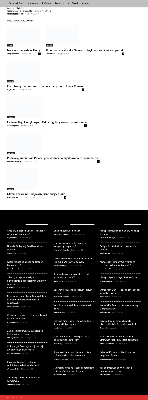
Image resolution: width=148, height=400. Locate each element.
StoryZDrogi (58, 343)
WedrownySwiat (13, 125)
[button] (137, 3)
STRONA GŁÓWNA (31, 14)
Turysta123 (11, 288)
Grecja (10, 45)
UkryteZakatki (105, 269)
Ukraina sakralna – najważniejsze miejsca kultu (36, 194)
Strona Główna (16, 3)
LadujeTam (58, 328)
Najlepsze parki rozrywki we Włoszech (119, 277)
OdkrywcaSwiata (13, 384)
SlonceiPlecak (59, 312)
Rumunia (11, 153)
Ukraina (10, 189)
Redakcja (59, 3)
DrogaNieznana (13, 54)
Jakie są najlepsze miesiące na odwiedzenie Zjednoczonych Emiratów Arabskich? (26, 280)
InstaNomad (11, 253)
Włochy (10, 81)
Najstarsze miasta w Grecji (24, 50)
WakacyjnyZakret (106, 359)
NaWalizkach (58, 281)
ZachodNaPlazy (13, 307)
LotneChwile (50, 54)
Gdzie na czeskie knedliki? (67, 230)
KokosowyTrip (12, 197)
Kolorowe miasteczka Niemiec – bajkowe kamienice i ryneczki (85, 50)
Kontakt (86, 3)
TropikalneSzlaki (13, 322)
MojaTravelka (12, 89)
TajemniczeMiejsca (107, 343)
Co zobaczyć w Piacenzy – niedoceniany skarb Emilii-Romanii (45, 86)
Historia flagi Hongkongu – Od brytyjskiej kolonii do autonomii (47, 122)
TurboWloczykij (105, 375)
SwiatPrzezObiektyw (14, 161)
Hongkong (11, 117)
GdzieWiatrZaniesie (61, 359)
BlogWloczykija (12, 238)
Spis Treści (72, 3)
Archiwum (33, 3)
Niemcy (49, 45)
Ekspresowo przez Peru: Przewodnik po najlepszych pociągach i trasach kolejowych (27, 299)
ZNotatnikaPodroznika (108, 328)
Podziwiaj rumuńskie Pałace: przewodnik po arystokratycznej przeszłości (53, 158)
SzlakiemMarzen (60, 375)
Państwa (46, 3)
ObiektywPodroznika (15, 338)
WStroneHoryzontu (14, 353)
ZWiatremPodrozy (60, 265)
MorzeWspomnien (14, 269)
